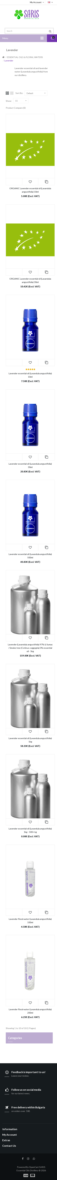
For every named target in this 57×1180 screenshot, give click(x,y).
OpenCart (34, 1167)
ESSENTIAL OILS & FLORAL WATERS (25, 57)
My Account (37, 2)
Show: (9, 101)
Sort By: (19, 93)
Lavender (8, 60)
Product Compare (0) (16, 107)
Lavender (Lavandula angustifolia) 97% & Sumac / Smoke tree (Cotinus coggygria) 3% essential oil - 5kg (30, 648)
